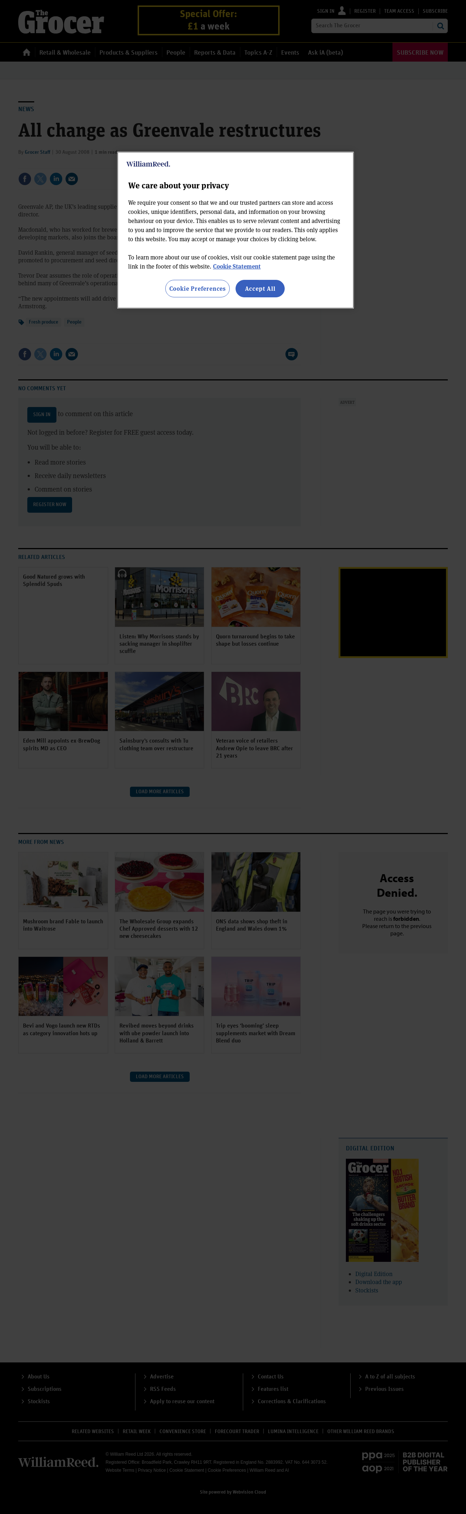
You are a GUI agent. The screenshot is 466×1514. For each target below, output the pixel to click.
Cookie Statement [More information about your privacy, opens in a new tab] (237, 266)
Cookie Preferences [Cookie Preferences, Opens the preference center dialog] (197, 288)
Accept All (260, 288)
